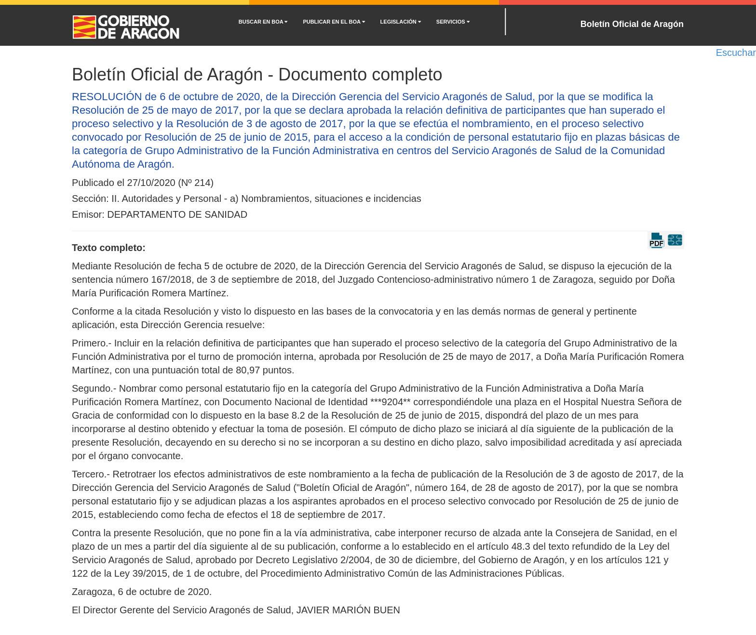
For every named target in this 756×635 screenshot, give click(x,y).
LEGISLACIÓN (400, 22)
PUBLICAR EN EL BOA (333, 22)
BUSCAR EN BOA (263, 22)
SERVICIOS (453, 22)
